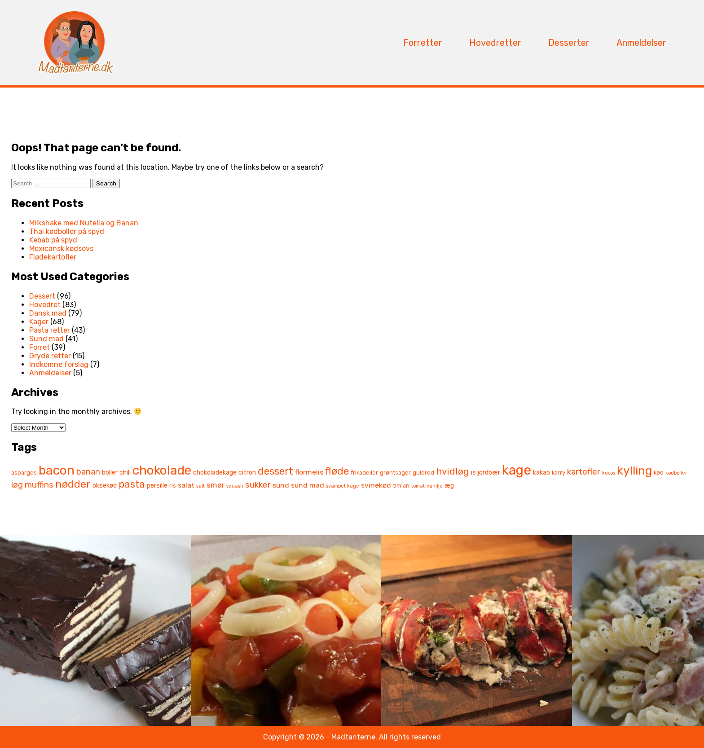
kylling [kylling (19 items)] (634, 470)
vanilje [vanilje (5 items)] (435, 486)
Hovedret (45, 304)
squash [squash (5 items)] (234, 486)
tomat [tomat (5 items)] (418, 486)
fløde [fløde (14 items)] (337, 471)
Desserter (569, 42)
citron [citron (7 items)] (247, 472)
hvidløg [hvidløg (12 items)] (452, 471)
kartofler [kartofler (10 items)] (583, 472)
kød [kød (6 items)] (659, 472)
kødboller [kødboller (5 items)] (676, 473)
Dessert (42, 296)
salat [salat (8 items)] (186, 485)
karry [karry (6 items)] (558, 472)
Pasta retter (49, 330)
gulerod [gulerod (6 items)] (423, 472)
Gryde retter (50, 356)
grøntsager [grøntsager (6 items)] (395, 472)
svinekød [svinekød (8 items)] (376, 485)
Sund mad (46, 338)
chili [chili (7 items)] (125, 472)
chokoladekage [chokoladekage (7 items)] (215, 472)
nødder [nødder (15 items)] (73, 484)
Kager (38, 321)
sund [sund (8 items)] (281, 485)
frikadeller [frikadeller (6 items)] (364, 472)
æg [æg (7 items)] (449, 485)
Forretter (422, 42)
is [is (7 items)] (473, 472)
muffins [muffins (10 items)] (39, 485)
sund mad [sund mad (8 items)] (307, 485)
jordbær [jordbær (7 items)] (489, 472)
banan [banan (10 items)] (88, 472)
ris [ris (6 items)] (172, 485)
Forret (39, 347)
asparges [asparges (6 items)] (24, 472)
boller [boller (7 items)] (110, 472)
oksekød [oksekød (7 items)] (104, 485)
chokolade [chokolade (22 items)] (161, 470)
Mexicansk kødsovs (61, 248)
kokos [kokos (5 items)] (608, 473)
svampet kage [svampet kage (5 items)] (342, 486)
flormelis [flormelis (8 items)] (309, 472)
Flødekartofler (52, 257)
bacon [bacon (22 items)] (57, 470)
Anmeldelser (641, 42)
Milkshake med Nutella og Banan (83, 223)
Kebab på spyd (53, 240)
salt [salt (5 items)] (200, 486)
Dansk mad (47, 313)
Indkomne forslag (58, 364)
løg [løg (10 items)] (17, 485)
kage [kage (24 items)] (516, 470)
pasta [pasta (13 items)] (132, 484)
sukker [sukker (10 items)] (258, 485)
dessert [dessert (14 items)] (275, 471)
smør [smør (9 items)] (215, 484)
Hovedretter (495, 42)
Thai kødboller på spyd (66, 231)
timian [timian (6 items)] (401, 485)
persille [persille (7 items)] (157, 485)
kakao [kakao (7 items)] (541, 472)
